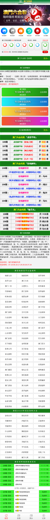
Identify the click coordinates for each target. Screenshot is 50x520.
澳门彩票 (25, 396)
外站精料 (41, 391)
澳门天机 (41, 457)
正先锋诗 (8, 452)
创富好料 (8, 307)
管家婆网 (41, 401)
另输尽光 (25, 442)
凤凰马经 (41, 349)
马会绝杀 (41, 396)
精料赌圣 (41, 370)
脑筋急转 (25, 431)
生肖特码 (8, 447)
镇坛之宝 (25, 370)
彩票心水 (8, 375)
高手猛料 (25, 391)
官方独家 (41, 296)
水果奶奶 (25, 328)
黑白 (31, 516)
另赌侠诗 (8, 421)
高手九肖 (8, 281)
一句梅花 (41, 447)
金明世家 (25, 344)
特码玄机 (41, 323)
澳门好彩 (8, 338)
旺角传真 (8, 296)
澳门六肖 (25, 281)
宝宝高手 (25, 333)
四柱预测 (8, 323)
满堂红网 (25, 380)
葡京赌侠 (25, 317)
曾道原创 (8, 406)
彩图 (19, 516)
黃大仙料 (25, 385)
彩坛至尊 (8, 364)
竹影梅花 (8, 291)
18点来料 (41, 333)
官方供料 (41, 338)
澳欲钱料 (25, 426)
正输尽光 (41, 442)
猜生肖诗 (25, 416)
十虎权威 (41, 359)
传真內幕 (25, 364)
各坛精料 (8, 354)
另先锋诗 (8, 457)
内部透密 (25, 452)
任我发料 (41, 364)
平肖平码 (8, 396)
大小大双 (41, 436)
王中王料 (25, 312)
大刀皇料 (41, 317)
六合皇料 (8, 317)
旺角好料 (25, 302)
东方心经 (25, 323)
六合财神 (41, 312)
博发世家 (41, 354)
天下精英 (8, 344)
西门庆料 (25, 291)
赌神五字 (25, 436)
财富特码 (8, 442)
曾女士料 (8, 380)
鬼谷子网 (25, 401)
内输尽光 (25, 421)
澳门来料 (8, 312)
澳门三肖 (41, 281)
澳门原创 (8, 385)
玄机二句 (41, 452)
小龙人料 (8, 328)
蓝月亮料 (25, 359)
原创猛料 (41, 385)
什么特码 (8, 431)
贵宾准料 (8, 302)
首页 (6, 516)
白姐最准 (25, 406)
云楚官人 (25, 286)
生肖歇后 (41, 431)
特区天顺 (25, 354)
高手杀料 (41, 276)
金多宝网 (8, 401)
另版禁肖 (8, 426)
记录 (44, 516)
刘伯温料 (25, 338)
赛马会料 (41, 406)
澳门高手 (41, 328)
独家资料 (25, 276)
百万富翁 (25, 349)
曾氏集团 (25, 375)
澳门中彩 (41, 307)
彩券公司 (8, 349)
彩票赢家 (41, 380)
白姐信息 (41, 375)
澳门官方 (41, 344)
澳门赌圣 (8, 370)
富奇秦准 (41, 286)
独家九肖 (8, 276)
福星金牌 (25, 296)
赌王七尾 (25, 457)
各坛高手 (8, 391)
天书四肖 (8, 436)
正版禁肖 (41, 421)
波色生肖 (8, 416)
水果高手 (25, 307)
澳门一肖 (8, 286)
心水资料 (8, 333)
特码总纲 (41, 426)
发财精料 (41, 302)
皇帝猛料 (41, 291)
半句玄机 (25, 447)
